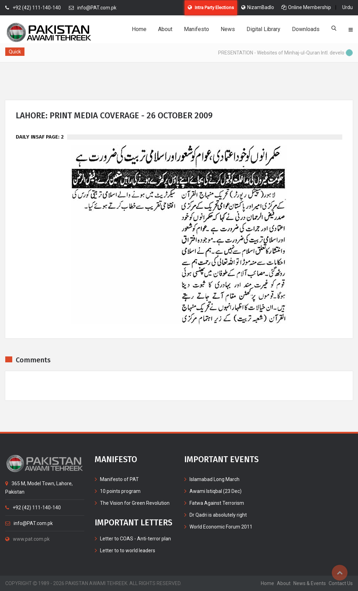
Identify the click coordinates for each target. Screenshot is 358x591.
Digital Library (263, 29)
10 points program (120, 491)
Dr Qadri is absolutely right (218, 515)
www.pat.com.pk (27, 539)
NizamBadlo (257, 7)
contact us (341, 583)
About (165, 29)
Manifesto (196, 29)
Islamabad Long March (214, 479)
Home (139, 29)
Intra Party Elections (211, 7)
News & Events (309, 583)
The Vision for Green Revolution (135, 503)
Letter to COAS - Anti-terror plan (135, 538)
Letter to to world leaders (127, 550)
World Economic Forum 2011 (220, 527)
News (228, 29)
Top (340, 573)
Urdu (347, 7)
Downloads (306, 29)
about (284, 583)
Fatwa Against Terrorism (216, 503)
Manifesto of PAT (119, 479)
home (267, 583)
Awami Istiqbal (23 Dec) (215, 491)
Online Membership (306, 7)
